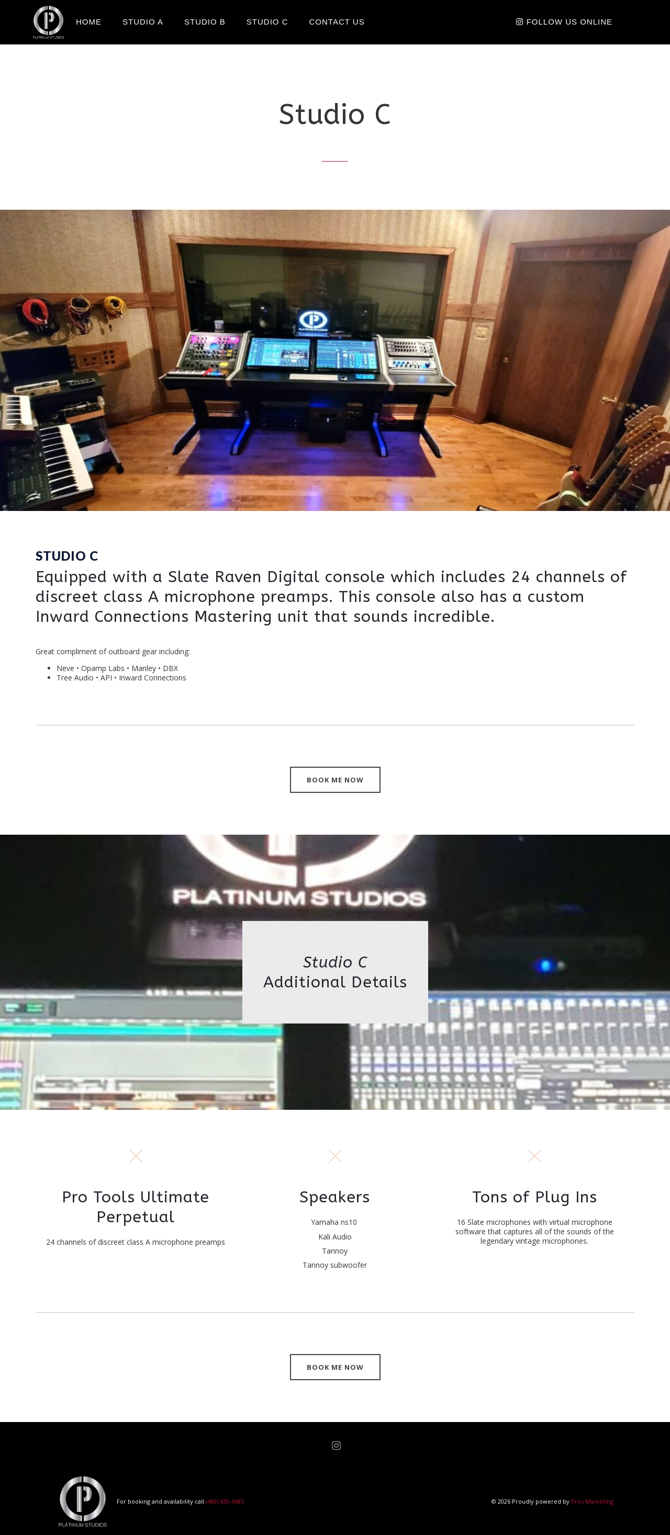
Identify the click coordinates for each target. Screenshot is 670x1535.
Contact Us (337, 21)
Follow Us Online (564, 21)
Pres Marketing (592, 1501)
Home (89, 21)
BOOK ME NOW (335, 779)
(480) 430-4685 (225, 1501)
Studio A (142, 21)
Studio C (267, 21)
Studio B (205, 21)
